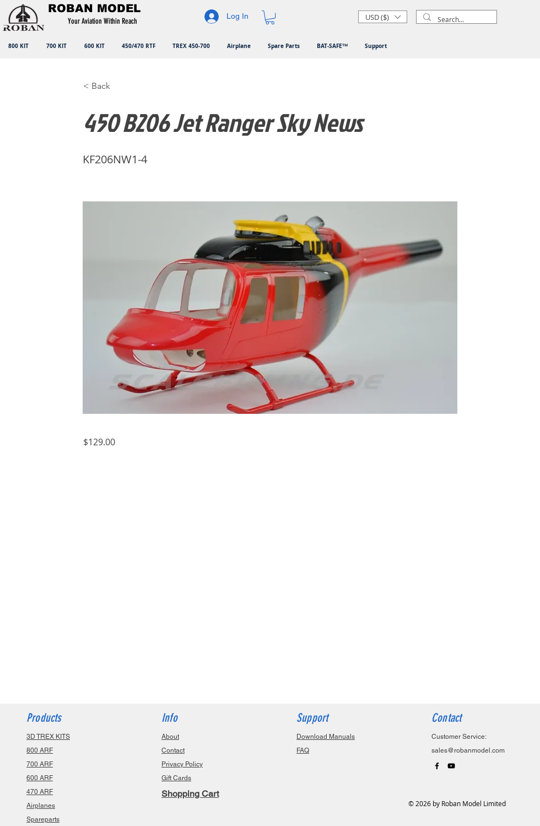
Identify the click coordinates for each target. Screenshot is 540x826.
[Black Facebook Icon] (437, 765)
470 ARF (39, 792)
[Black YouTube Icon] (451, 765)
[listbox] (382, 16)
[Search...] (455, 19)
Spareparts (43, 819)
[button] (104, 21)
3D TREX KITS (48, 736)
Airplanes (40, 805)
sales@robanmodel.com (468, 750)
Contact (173, 750)
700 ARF (39, 764)
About (170, 736)
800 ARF (39, 750)
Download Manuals (325, 736)
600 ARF (39, 778)
